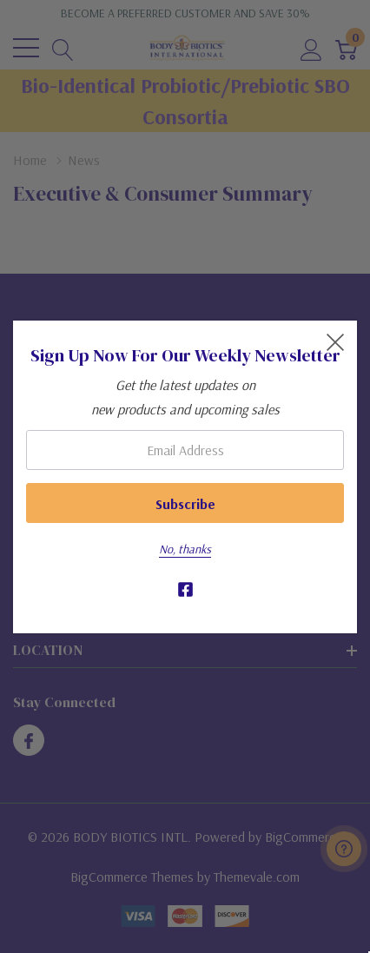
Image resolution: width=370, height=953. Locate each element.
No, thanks (185, 549)
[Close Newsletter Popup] (335, 342)
